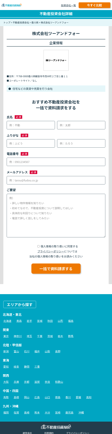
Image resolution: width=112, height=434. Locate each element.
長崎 (26, 412)
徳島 (57, 397)
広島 (37, 397)
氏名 (10, 117)
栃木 (60, 336)
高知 (88, 397)
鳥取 (6, 397)
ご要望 (11, 190)
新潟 (6, 351)
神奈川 (18, 336)
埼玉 (29, 336)
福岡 (6, 412)
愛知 (6, 366)
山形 (60, 321)
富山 (16, 351)
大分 (47, 412)
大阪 (6, 382)
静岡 (26, 366)
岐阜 (16, 366)
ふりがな (13, 135)
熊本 (37, 412)
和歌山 (59, 382)
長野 (57, 351)
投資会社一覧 (68, 5)
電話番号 (13, 153)
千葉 (39, 336)
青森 (19, 321)
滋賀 (37, 382)
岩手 (29, 321)
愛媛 (78, 397)
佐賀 (16, 412)
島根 (16, 397)
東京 (6, 336)
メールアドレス (17, 172)
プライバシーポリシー (50, 251)
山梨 (47, 351)
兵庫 (16, 382)
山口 (47, 397)
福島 (70, 321)
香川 (68, 397)
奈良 (47, 382)
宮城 (39, 321)
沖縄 (81, 412)
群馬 (70, 336)
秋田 (50, 321)
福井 (37, 351)
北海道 (7, 321)
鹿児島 (69, 412)
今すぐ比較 (94, 5)
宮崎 (57, 412)
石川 (26, 351)
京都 (26, 382)
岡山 (26, 397)
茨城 (50, 336)
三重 (37, 366)
